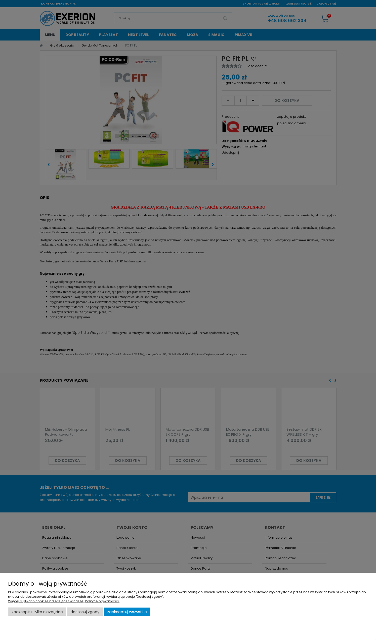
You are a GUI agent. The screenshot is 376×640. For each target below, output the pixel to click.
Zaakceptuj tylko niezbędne (37, 611)
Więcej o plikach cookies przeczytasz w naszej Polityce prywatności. (63, 601)
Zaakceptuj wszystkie (127, 611)
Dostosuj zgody (84, 611)
